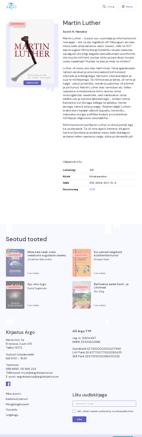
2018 (92, 189)
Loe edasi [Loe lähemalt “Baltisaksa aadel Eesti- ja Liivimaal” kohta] (100, 305)
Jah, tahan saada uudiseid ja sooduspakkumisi (105, 411)
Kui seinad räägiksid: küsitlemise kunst (108, 253)
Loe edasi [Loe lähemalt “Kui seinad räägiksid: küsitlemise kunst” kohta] (100, 273)
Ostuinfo (12, 410)
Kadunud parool (17, 399)
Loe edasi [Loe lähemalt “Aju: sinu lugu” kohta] (33, 305)
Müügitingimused (17, 404)
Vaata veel (32, 82)
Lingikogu (12, 415)
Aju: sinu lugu (36, 284)
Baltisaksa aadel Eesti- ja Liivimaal (111, 285)
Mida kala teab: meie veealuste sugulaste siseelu (46, 253)
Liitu (79, 419)
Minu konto (13, 394)
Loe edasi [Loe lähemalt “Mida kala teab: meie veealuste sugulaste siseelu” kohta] (33, 273)
